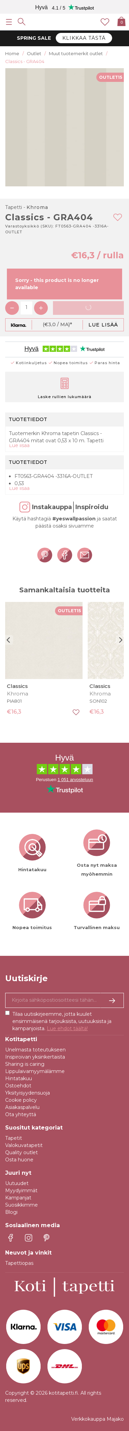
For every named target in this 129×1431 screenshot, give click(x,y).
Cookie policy (21, 1100)
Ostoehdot (18, 1086)
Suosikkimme (21, 1205)
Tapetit (13, 1138)
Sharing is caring (24, 1064)
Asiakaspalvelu (22, 1107)
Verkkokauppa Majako (97, 1419)
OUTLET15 (110, 77)
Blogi (11, 1212)
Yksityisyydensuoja (27, 1093)
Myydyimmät (21, 1190)
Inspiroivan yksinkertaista (35, 1057)
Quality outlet (21, 1152)
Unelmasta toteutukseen (35, 1050)
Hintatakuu (18, 1078)
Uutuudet (17, 1183)
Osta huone (19, 1160)
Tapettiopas (19, 1263)
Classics (17, 686)
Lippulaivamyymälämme (35, 1071)
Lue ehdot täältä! (67, 1028)
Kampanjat (18, 1198)
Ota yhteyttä (20, 1114)
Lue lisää (103, 325)
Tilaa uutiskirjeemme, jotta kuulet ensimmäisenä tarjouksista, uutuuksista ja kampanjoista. (61, 1021)
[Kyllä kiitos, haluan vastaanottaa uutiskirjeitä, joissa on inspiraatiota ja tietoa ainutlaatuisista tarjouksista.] (64, 1000)
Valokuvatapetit (24, 1145)
